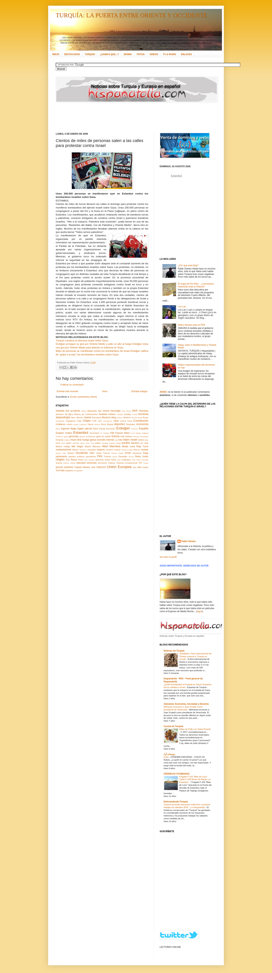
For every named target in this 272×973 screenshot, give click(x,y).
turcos (59, 467)
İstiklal (141, 440)
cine (100, 421)
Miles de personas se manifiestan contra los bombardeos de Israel (93, 351)
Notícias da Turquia (174, 650)
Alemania (143, 411)
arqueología (63, 417)
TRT (140, 463)
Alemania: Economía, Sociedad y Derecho (186, 704)
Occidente (82, 452)
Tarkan (73, 463)
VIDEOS (153, 54)
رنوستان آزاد (169, 754)
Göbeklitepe (90, 436)
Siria (133, 460)
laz (141, 443)
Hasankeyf (144, 436)
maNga (66, 446)
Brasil (140, 418)
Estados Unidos (64, 433)
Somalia (145, 460)
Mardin (88, 446)
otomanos (137, 453)
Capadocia (70, 421)
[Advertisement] (131, 117)
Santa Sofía (110, 460)
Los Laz (182, 306)
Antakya (120, 414)
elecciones (110, 429)
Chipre (87, 420)
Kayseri (112, 443)
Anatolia (103, 414)
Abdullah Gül (62, 411)
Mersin (75, 450)
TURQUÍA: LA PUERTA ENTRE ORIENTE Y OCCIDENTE (131, 15)
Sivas (138, 460)
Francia (119, 433)
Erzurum (134, 429)
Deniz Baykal (107, 424)
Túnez (145, 463)
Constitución (140, 420)
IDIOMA (128, 54)
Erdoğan (123, 428)
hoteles (67, 440)
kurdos (126, 442)
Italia (146, 440)
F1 (101, 433)
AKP (135, 410)
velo (139, 467)
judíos (98, 443)
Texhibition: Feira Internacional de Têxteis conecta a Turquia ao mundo (195, 656)
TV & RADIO (169, 54)
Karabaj (105, 443)
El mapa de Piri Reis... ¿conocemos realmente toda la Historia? (196, 285)
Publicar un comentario (72, 384)
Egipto (80, 428)
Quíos (114, 457)
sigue (199, 611)
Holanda (59, 440)
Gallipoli (145, 433)
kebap (118, 443)
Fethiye (106, 433)
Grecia (115, 436)
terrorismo (102, 463)
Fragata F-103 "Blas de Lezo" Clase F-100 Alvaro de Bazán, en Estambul (195, 779)
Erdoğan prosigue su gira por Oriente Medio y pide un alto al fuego (93, 344)
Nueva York (61, 453)
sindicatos (126, 460)
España (143, 428)
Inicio (104, 391)
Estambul (80, 433)
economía (142, 424)
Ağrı (100, 411)
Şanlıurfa (99, 460)
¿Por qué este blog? (188, 265)
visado (145, 467)
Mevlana (83, 450)
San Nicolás (89, 460)
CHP (94, 421)
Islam (126, 439)
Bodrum (120, 418)
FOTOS (140, 54)
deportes (119, 424)
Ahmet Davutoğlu (112, 411)
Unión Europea (119, 467)
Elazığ (102, 429)
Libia (146, 443)
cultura (69, 424)
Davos (91, 424)
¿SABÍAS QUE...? (109, 54)
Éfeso (58, 429)
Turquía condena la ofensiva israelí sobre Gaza (82, 340)
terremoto (92, 463)
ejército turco (91, 428)
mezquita (91, 450)
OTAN (128, 453)
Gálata (138, 433)
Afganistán (92, 411)
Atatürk (87, 417)
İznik (63, 443)
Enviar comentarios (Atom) (83, 397)
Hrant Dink (76, 440)
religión (60, 459)
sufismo (66, 463)
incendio (101, 440)
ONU (92, 453)
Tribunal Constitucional (127, 463)
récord (131, 457)
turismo (68, 467)
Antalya (127, 414)
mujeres (101, 449)
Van (134, 467)
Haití (122, 436)
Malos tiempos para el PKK (191, 325)
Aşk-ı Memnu (77, 417)
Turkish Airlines (82, 467)
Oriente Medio (117, 453)
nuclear (144, 449)
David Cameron (80, 424)
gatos (66, 436)
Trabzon (111, 463)
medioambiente (63, 449)
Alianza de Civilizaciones (86, 414)
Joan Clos (90, 443)
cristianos (60, 424)
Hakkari (128, 436)
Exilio (166, 757)
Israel (134, 439)
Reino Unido (141, 456)
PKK (100, 456)
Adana (83, 411)
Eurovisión (94, 433)
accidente (75, 411)
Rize (68, 460)
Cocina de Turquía (173, 726)
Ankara (111, 414)
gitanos (82, 436)
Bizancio (106, 417)
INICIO (55, 54)
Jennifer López (78, 443)
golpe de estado (103, 436)
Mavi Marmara (111, 446)
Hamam (136, 436)
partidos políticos (76, 456)
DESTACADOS (72, 54)
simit (119, 460)
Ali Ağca (69, 414)
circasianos (107, 421)
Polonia (107, 456)
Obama (70, 453)
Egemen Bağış (68, 428)
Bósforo (127, 417)
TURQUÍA (90, 54)
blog (113, 417)
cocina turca (126, 421)
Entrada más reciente (67, 391)
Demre (97, 424)
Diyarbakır (130, 424)
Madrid (59, 446)
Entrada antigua (139, 391)
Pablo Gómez (188, 541)
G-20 (132, 433)
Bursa (145, 417)
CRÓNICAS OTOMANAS (176, 773)
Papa (145, 453)
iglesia (93, 440)
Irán (120, 440)
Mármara (96, 446)
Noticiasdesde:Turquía (176, 801)
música (117, 450)
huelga (85, 440)
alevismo (60, 414)
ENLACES (186, 54)
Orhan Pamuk (103, 453)
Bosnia (134, 418)
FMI (112, 433)
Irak (116, 440)
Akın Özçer (126, 411)
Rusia (80, 460)
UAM (93, 467)
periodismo (91, 456)
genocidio (74, 436)
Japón (68, 443)
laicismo (135, 443)
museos (109, 450)
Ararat (134, 414)
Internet (110, 440)
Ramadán (122, 456)
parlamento (61, 456)
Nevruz (136, 450)
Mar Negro (77, 446)
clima (116, 421)
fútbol (126, 433)
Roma (74, 459)
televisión (81, 463)
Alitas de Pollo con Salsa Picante (195, 729)
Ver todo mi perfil (168, 557)
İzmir (58, 443)
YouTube (60, 470)
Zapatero (69, 470)
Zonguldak (78, 471)
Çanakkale (60, 421)
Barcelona (96, 417)
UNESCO (101, 467)
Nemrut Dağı (127, 450)
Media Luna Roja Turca (135, 446)
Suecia (59, 463)
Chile (79, 421)
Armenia (143, 414)
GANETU (59, 436)
